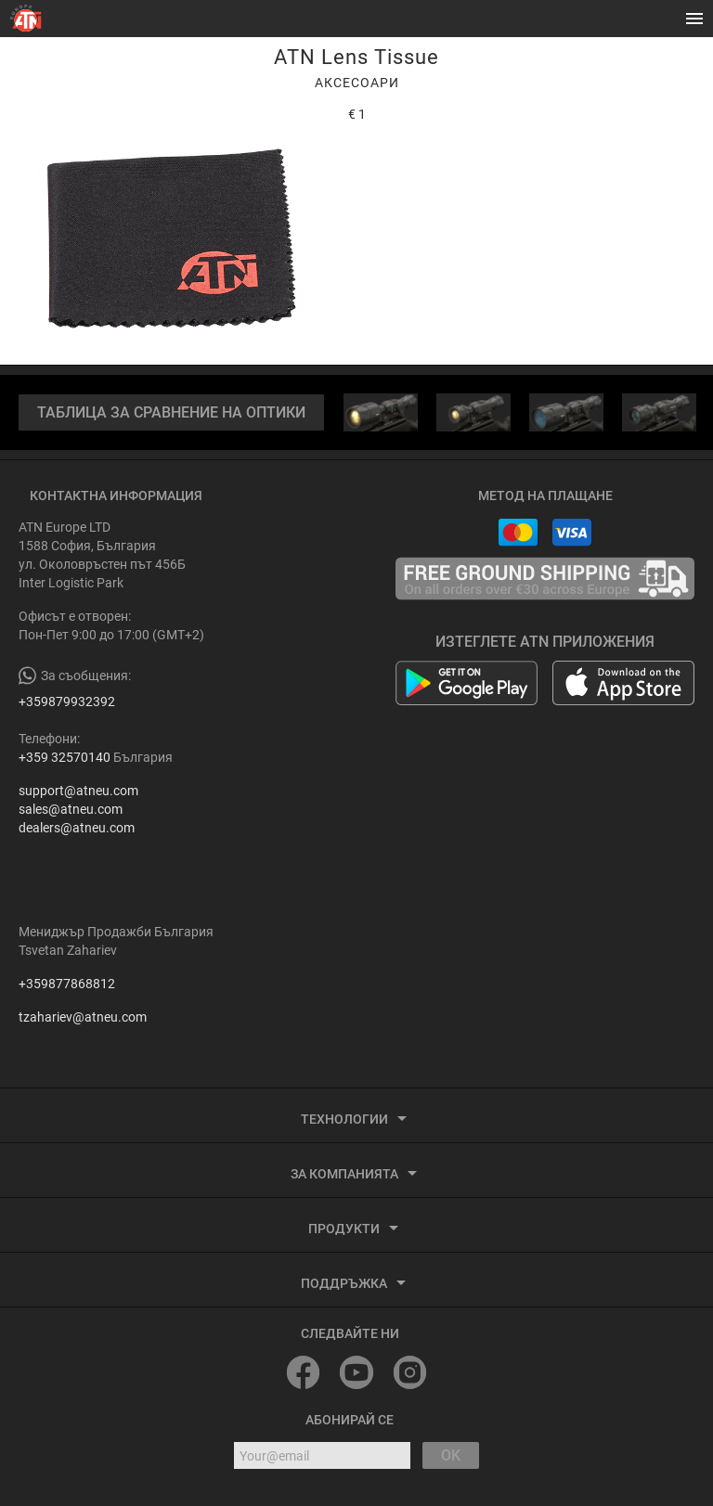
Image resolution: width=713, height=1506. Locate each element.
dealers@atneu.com (77, 827)
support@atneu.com (78, 790)
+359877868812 (67, 983)
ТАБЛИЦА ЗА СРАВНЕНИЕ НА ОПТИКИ (171, 412)
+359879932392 (67, 701)
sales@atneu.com (71, 809)
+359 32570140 (64, 757)
